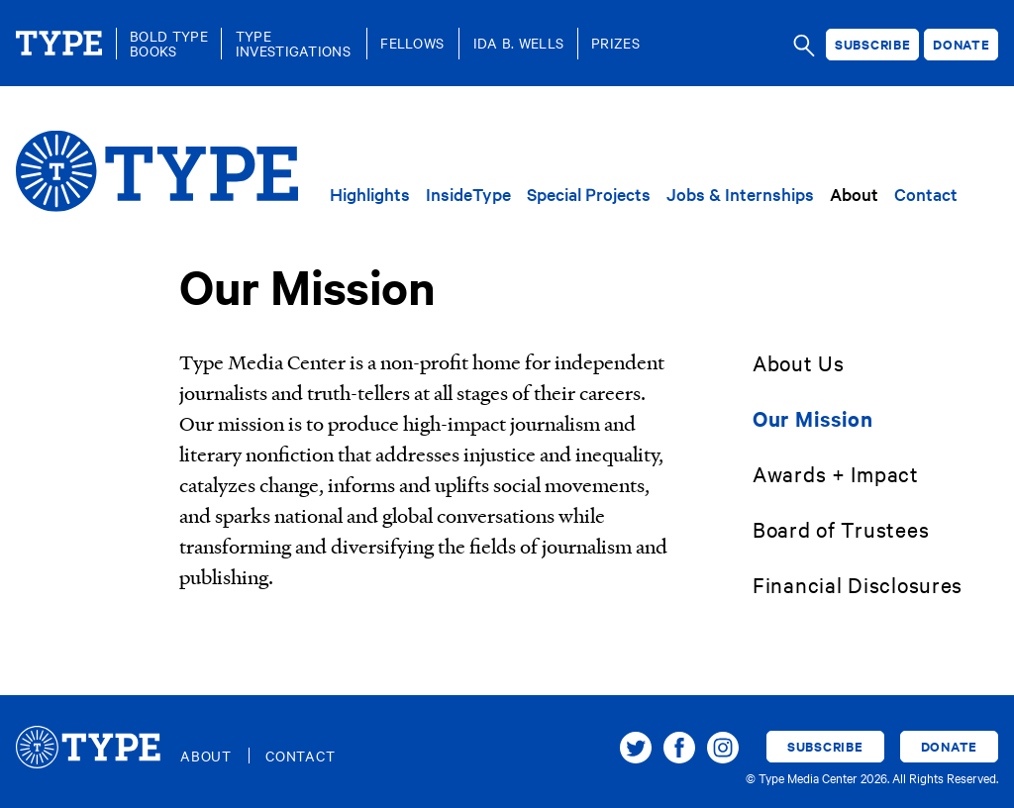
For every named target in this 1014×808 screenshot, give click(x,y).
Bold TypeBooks (169, 43)
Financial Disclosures (858, 584)
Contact (926, 193)
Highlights (370, 193)
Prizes (615, 43)
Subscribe (873, 44)
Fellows (412, 43)
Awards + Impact (836, 473)
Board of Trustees (841, 529)
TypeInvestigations (293, 43)
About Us (799, 362)
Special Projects (589, 193)
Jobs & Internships (740, 193)
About (854, 193)
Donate (961, 44)
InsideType (468, 193)
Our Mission (813, 418)
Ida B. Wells (518, 43)
